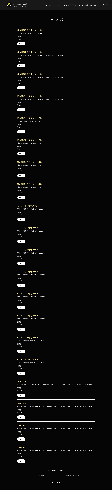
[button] (21, 43)
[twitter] (57, 483)
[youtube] (52, 483)
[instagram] (55, 483)
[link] (56, 30)
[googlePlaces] (60, 483)
